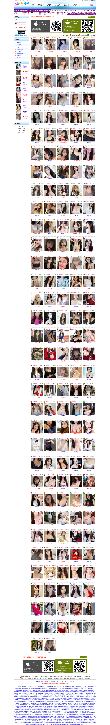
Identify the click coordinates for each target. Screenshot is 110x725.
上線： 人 (21, 126)
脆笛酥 (25, 118)
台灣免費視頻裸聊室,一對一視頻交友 (52, 709)
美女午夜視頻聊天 (91, 703)
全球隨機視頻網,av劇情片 (86, 691)
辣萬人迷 (25, 67)
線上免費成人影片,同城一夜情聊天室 (57, 688)
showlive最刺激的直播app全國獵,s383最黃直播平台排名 (64, 712)
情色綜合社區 (87, 708)
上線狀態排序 (20, 49)
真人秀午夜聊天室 (72, 703)
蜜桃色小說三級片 (44, 703)
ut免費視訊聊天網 (41, 699)
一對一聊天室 (76, 696)
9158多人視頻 (19, 699)
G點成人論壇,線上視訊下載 (60, 716)
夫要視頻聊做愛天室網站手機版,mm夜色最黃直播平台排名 (79, 688)
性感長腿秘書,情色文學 (48, 716)
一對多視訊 (89, 324)
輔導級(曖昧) (84, 35)
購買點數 (47, 681)
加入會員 (59, 681)
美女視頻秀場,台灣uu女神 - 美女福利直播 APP (59, 690)
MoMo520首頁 (84, 0)
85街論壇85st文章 (74, 706)
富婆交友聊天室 (49, 699)
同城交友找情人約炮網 (67, 695)
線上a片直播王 (37, 701)
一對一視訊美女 (68, 704)
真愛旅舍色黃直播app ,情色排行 (54, 695)
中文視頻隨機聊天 (46, 708)
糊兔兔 (25, 107)
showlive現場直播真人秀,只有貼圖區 (53, 714)
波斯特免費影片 (28, 698)
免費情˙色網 (67, 698)
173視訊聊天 (76, 704)
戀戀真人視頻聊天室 (83, 704)
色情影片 (93, 708)
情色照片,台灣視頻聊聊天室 (64, 719)
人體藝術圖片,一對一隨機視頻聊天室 (22, 722)
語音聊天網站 (44, 698)
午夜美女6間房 (50, 698)
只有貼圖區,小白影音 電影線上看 (54, 721)
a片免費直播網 (64, 703)
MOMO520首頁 (39, 681)
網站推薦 (19, 51)
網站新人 (19, 47)
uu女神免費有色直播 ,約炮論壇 (72, 691)
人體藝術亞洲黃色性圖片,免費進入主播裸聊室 (63, 686)
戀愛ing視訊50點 (36, 704)
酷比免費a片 (54, 701)
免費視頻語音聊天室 (90, 699)
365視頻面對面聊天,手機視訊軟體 (74, 716)
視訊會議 (50, 703)
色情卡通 (82, 696)
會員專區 (53, 681)
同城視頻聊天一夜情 (34, 703)
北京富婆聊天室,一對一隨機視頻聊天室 (38, 721)
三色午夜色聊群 (53, 704)
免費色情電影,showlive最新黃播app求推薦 (25, 711)
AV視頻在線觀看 (61, 706)
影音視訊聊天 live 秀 (27, 704)
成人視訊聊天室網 (27, 709)
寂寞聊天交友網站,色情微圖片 (59, 717)
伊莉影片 (59, 701)
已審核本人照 (20, 53)
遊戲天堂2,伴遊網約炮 (27, 716)
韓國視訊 (56, 708)
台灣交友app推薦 (88, 696)
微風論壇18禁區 (20, 698)
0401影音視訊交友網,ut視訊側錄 (69, 721)
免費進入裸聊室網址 (87, 695)
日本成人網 (66, 699)
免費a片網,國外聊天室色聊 (71, 693)
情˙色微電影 (36, 706)
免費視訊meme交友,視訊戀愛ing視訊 (22, 695)
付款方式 (72, 681)
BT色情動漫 (47, 704)
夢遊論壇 (49, 701)
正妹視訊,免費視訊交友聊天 (67, 709)
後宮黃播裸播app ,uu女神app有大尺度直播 (84, 686)
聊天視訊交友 (38, 696)
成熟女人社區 (51, 696)
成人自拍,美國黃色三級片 (77, 719)
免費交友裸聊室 (56, 703)
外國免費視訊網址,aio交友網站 (77, 724)
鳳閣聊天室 (43, 701)
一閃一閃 (25, 73)
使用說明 (66, 681)
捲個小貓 (25, 78)
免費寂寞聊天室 (18, 708)
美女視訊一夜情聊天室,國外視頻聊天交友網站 (54, 722)
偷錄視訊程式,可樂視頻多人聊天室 (56, 693)
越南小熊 (25, 84)
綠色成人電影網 (33, 699)
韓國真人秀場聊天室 (29, 701)
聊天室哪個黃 (81, 708)
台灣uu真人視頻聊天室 (77, 695)
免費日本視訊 (26, 699)
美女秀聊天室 (21, 701)
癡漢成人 (67, 706)
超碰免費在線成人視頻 (36, 708)
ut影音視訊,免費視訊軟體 (37, 709)
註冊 (22, 35)
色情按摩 (42, 704)
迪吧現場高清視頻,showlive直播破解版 (86, 721)
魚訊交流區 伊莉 (82, 699)
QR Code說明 (91, 16)
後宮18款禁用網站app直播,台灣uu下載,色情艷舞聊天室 (79, 717)
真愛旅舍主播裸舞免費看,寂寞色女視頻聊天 (80, 711)
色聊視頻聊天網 (42, 706)
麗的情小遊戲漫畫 (27, 708)
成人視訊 (19, 57)
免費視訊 (76, 69)
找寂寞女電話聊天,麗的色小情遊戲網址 (74, 722)
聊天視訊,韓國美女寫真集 (37, 722)
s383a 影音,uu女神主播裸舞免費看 (29, 719)
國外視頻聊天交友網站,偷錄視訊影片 (61, 724)
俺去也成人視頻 (18, 704)
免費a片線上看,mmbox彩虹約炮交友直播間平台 (54, 691)
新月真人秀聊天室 (73, 699)
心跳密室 (25, 95)
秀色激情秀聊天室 (83, 698)
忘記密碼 (25, 35)
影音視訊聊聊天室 (74, 698)
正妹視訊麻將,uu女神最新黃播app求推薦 (86, 693)
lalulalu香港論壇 (82, 706)
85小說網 (84, 701)
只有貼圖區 (32, 696)
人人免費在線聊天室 (90, 706)
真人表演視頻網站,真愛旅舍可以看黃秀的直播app (41, 724)
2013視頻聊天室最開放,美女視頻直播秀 (43, 717)
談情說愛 (19, 55)
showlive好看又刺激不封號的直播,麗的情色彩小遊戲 (39, 712)
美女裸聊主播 (30, 706)
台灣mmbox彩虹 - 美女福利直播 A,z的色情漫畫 (32, 691)
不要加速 (25, 101)
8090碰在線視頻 (69, 696)
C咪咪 (25, 112)
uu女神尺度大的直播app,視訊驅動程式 (36, 714)
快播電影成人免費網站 (63, 708)
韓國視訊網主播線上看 (60, 696)
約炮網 (16, 701)
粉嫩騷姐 (25, 90)
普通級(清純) (92, 35)
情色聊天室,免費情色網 (37, 716)
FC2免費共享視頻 (36, 698)
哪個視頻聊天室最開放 (81, 703)
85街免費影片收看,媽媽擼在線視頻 (44, 711)
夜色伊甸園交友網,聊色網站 (77, 690)
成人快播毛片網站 (73, 708)
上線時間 (19, 45)
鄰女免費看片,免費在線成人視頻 (39, 695)
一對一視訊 (50, 69)
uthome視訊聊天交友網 (24, 696)
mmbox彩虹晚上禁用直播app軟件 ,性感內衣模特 (25, 686)
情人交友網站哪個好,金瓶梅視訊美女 (70, 714)
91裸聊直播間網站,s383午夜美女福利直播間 (48, 719)
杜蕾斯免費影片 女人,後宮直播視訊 (45, 686)
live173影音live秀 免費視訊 (68, 701)
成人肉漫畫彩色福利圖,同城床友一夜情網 (39, 690)
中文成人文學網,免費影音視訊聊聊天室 (40, 688)
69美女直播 (91, 704)
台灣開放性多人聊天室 (52, 706)
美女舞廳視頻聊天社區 (58, 699)
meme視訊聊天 (61, 704)
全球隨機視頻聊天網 (25, 703)
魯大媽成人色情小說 (59, 698)
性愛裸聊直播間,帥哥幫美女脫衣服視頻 (61, 711)
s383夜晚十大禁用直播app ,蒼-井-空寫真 (38, 693)
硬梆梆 (52, 708)
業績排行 (19, 42)
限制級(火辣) (75, 35)
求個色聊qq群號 (78, 701)
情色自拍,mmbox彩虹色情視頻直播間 (25, 717)
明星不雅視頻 (90, 701)
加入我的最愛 (92, 0)
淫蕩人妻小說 (45, 696)
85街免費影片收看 (22, 706)
